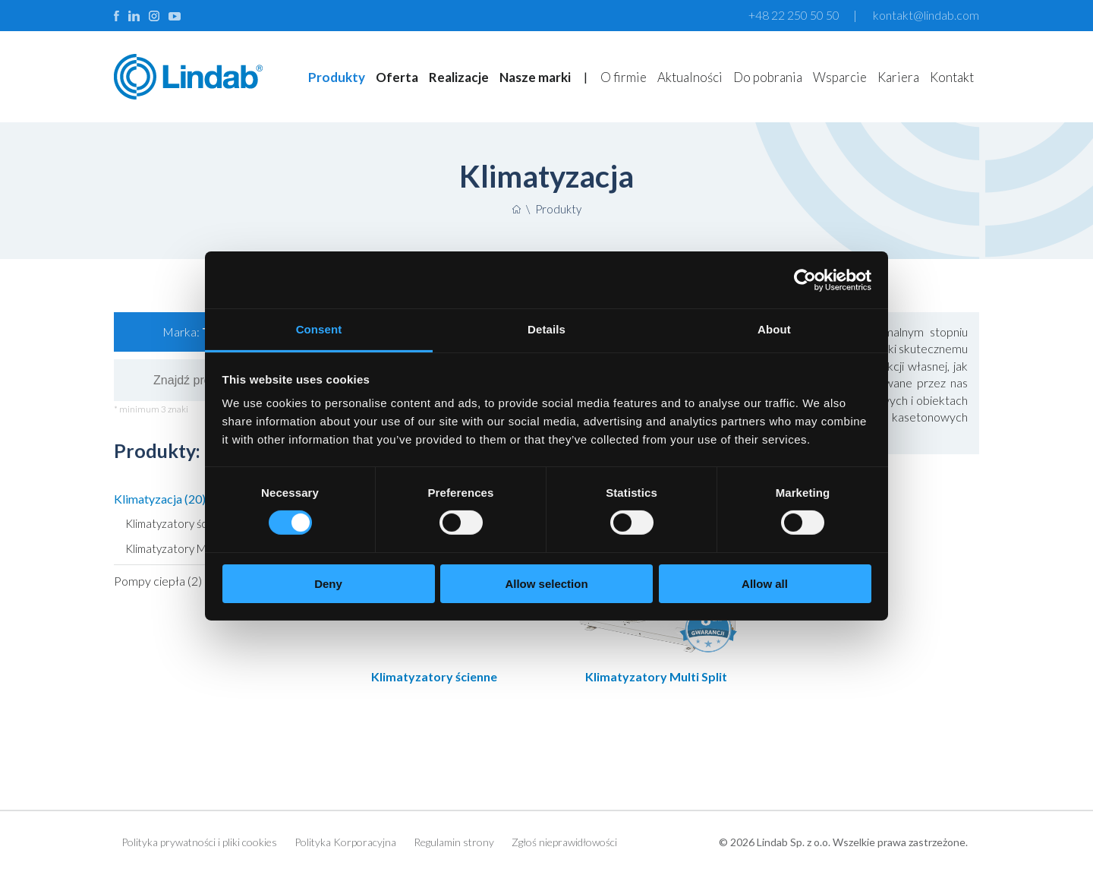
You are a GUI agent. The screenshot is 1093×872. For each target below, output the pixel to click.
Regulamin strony (454, 842)
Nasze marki (535, 77)
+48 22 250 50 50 (793, 15)
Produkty (336, 77)
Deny (328, 583)
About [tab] (774, 329)
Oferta (397, 77)
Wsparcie (840, 77)
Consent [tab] (319, 329)
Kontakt (952, 77)
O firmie (623, 77)
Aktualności (690, 77)
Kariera (898, 77)
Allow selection (546, 583)
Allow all (765, 583)
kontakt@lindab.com (926, 15)
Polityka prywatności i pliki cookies (199, 842)
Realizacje (459, 77)
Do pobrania (767, 77)
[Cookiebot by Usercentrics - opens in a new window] (805, 279)
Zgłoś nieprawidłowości (564, 842)
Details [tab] (546, 329)
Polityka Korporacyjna (345, 842)
